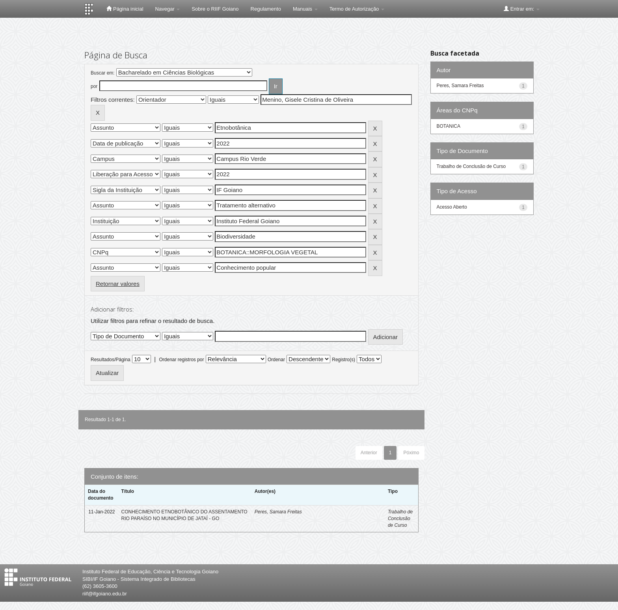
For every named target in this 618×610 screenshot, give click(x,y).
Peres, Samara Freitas (278, 512)
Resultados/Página (110, 359)
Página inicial (124, 9)
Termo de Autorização (356, 9)
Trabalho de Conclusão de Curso (400, 518)
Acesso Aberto (452, 207)
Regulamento (266, 9)
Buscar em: (103, 73)
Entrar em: (522, 9)
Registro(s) (343, 359)
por (94, 86)
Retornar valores (118, 283)
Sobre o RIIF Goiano (215, 9)
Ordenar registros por (181, 359)
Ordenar (276, 359)
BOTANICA (448, 126)
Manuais (305, 9)
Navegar (167, 9)
